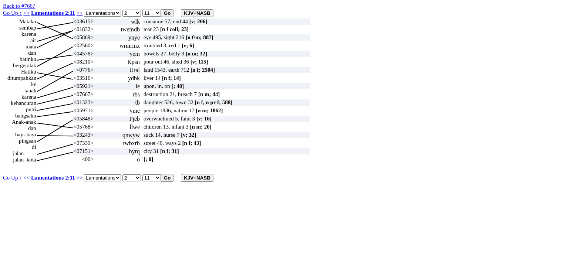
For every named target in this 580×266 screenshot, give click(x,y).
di (34, 147)
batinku (28, 59)
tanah (30, 90)
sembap (27, 28)
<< (26, 13)
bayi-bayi (25, 134)
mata (31, 47)
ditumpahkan (21, 78)
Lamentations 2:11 (53, 13)
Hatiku (28, 72)
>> (80, 13)
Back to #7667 (19, 6)
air (33, 40)
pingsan (27, 141)
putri (31, 109)
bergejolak (24, 65)
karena (28, 34)
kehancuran (23, 103)
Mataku (27, 21)
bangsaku (25, 116)
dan (32, 53)
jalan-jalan (19, 153)
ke (33, 84)
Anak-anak (24, 122)
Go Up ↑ (12, 13)
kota (31, 160)
